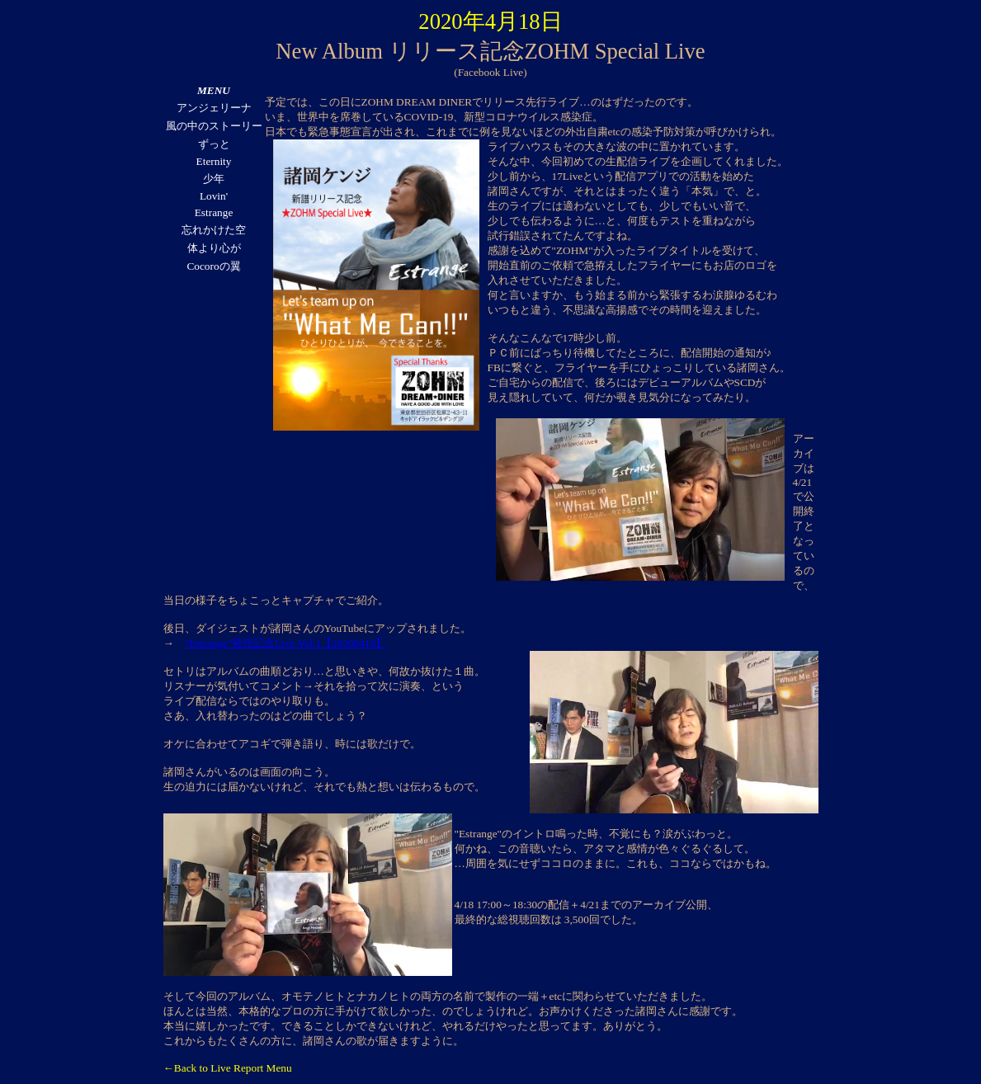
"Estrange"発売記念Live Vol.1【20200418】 (286, 643)
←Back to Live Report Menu (227, 1068)
